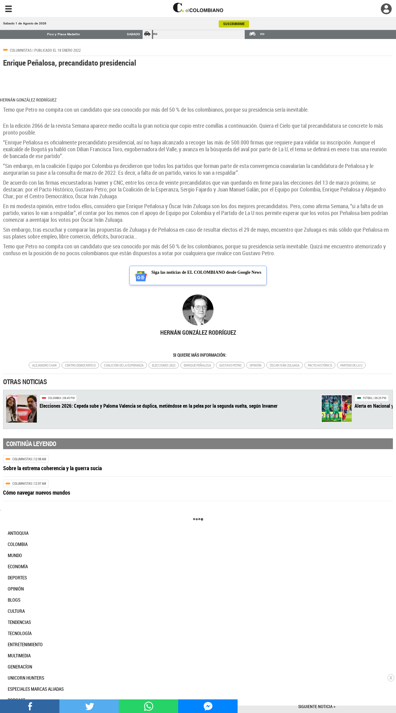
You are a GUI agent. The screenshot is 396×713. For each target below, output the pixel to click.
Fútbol (368, 398)
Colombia (54, 398)
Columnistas (21, 50)
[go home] (198, 7)
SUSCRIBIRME (234, 24)
